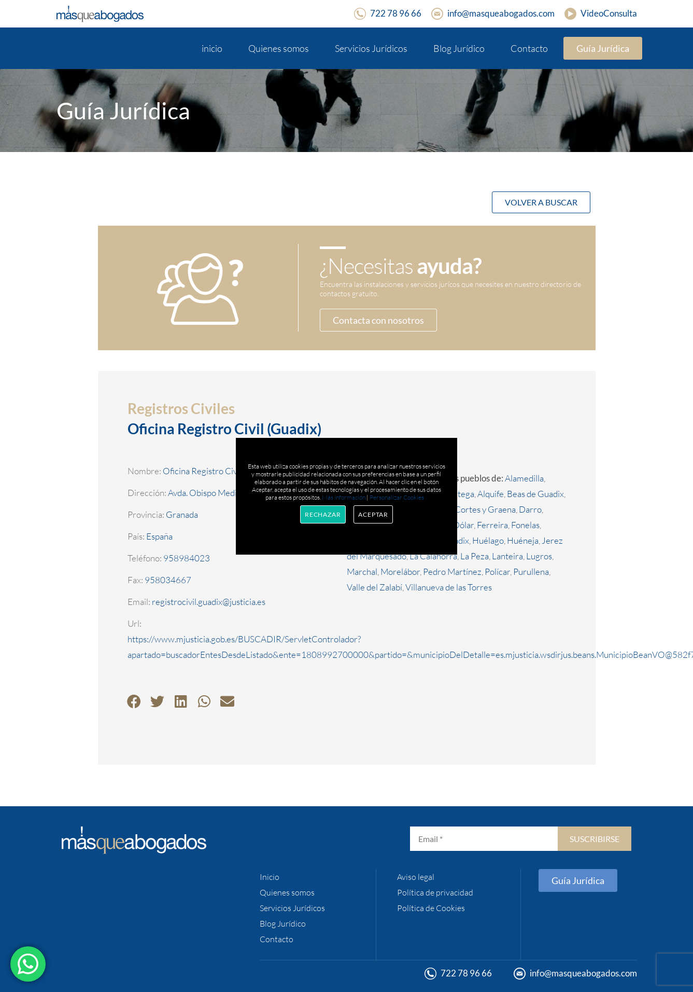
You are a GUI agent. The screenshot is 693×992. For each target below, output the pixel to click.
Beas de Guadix (535, 493)
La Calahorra (433, 555)
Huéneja (523, 540)
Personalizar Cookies (397, 497)
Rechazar (323, 514)
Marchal (362, 571)
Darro (530, 509)
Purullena (531, 571)
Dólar (463, 524)
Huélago (488, 540)
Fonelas (525, 524)
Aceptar (373, 514)
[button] (134, 701)
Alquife (490, 493)
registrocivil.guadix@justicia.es (208, 601)
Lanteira (507, 555)
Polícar (497, 571)
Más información (343, 497)
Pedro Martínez (452, 571)
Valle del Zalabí (374, 587)
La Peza (474, 555)
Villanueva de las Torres (448, 587)
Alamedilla (524, 478)
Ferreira (492, 524)
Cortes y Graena (485, 509)
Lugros (539, 555)
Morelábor (400, 571)
